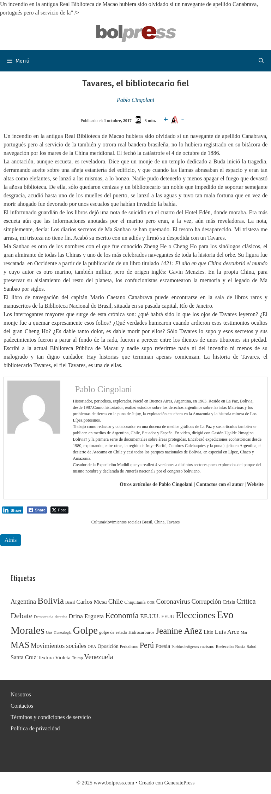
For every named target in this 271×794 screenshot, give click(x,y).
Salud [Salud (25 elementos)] (251, 646)
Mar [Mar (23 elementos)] (244, 632)
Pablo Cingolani (135, 100)
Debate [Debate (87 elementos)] (21, 616)
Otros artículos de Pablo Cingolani (156, 484)
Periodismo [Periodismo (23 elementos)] (129, 646)
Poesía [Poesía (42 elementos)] (162, 646)
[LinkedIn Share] (12, 510)
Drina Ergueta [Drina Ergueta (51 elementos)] (86, 616)
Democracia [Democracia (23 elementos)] (43, 617)
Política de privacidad (35, 728)
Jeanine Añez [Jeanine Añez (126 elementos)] (179, 631)
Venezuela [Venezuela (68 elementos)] (98, 657)
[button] (261, 60)
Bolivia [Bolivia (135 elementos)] (50, 600)
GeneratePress (179, 783)
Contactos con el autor (219, 484)
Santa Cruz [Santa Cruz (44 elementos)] (23, 657)
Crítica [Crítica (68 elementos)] (245, 601)
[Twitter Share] (59, 510)
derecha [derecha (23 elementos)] (61, 617)
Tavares (173, 522)
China (160, 522)
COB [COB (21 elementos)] (151, 602)
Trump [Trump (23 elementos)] (77, 658)
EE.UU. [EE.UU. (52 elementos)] (150, 616)
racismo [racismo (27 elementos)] (207, 646)
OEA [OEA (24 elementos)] (92, 646)
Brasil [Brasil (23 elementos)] (70, 602)
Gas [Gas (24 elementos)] (49, 632)
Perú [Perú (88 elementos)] (147, 645)
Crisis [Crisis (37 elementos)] (229, 602)
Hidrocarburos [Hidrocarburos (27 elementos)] (141, 632)
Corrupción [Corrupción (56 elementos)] (206, 601)
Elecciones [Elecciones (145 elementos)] (195, 615)
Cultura (97, 522)
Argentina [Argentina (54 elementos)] (23, 601)
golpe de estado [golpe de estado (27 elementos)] (113, 632)
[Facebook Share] (37, 510)
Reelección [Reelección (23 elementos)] (225, 646)
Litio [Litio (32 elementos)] (208, 632)
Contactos (22, 706)
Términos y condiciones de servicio (51, 717)
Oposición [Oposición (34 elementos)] (108, 646)
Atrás (11, 540)
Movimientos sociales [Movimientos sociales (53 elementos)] (58, 645)
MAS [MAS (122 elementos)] (20, 645)
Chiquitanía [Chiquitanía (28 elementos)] (134, 602)
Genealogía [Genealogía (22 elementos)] (62, 632)
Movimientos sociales (122, 522)
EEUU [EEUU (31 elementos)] (167, 616)
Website (255, 484)
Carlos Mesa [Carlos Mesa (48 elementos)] (91, 601)
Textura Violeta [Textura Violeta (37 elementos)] (54, 657)
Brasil (147, 522)
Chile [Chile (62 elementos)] (115, 601)
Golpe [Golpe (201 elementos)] (85, 630)
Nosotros (21, 694)
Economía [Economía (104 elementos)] (122, 615)
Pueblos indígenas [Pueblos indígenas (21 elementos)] (185, 647)
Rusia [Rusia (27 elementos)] (240, 646)
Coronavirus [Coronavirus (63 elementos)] (173, 601)
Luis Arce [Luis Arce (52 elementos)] (227, 631)
